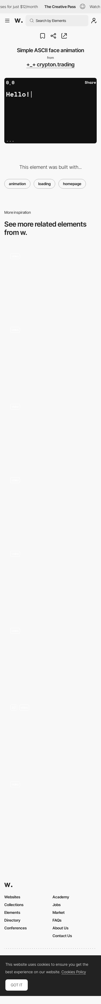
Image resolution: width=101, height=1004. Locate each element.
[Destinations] (50, 579)
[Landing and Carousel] (50, 733)
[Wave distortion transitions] (50, 808)
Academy (61, 897)
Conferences (15, 928)
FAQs (57, 920)
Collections (13, 904)
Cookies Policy (73, 972)
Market (59, 912)
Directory (12, 920)
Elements (12, 912)
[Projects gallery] (50, 355)
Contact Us (62, 935)
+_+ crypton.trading (50, 64)
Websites (12, 897)
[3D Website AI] (50, 656)
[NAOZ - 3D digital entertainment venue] (50, 280)
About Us (60, 928)
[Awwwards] (19, 20)
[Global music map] (50, 504)
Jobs (57, 904)
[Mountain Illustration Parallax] (50, 430)
